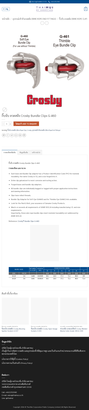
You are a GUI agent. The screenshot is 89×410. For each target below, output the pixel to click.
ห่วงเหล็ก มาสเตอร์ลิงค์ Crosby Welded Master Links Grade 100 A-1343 (73, 330)
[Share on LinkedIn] (24, 135)
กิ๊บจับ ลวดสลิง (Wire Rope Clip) (73, 18)
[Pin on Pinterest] (20, 135)
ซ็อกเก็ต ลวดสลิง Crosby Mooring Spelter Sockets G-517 (13, 330)
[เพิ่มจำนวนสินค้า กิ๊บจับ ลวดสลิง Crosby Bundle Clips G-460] (10, 123)
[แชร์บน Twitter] (12, 135)
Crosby (29, 130)
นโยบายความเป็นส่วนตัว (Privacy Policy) (17, 363)
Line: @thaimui (7, 398)
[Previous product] (46, 23)
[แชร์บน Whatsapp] (4, 135)
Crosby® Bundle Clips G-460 (28, 221)
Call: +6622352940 (9, 392)
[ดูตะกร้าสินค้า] (85, 9)
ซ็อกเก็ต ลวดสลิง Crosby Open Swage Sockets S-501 (44, 330)
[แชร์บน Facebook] (8, 135)
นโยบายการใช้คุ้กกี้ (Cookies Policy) (15, 359)
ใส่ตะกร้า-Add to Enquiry (26, 124)
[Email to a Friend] (16, 135)
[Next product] (42, 23)
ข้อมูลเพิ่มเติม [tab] (24, 152)
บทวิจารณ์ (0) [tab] (36, 152)
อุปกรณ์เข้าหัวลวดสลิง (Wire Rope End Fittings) (34, 18)
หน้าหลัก (6, 18)
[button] (6, 9)
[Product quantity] (6, 123)
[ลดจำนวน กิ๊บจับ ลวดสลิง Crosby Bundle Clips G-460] (3, 123)
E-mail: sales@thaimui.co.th (12, 395)
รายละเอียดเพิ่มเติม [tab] (10, 152)
